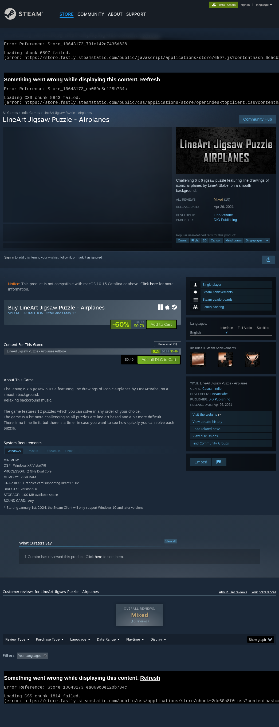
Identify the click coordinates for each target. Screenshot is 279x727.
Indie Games (30, 119)
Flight (195, 246)
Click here (149, 290)
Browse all (167, 350)
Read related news (206, 435)
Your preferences (264, 599)
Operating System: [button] (208, 670)
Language (78, 653)
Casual (182, 246)
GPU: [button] (253, 670)
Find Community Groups (210, 450)
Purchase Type (48, 653)
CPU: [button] (235, 670)
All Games (10, 119)
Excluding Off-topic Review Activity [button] (83, 670)
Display (156, 653)
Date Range (106, 653)
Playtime (133, 653)
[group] (139, 673)
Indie (218, 395)
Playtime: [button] (124, 670)
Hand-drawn (234, 246)
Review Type (15, 653)
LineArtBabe (223, 221)
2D (205, 246)
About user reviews (233, 599)
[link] (128, 331)
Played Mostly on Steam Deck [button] (163, 670)
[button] (161, 331)
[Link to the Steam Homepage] (27, 18)
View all (171, 547)
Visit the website (207, 421)
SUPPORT (136, 14)
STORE (67, 14)
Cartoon (216, 246)
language (262, 5)
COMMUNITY (90, 14)
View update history (207, 428)
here (98, 563)
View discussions (205, 442)
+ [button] (267, 246)
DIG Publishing (225, 226)
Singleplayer (254, 246)
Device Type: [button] (13, 677)
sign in (245, 5)
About (115, 14)
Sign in (9, 264)
